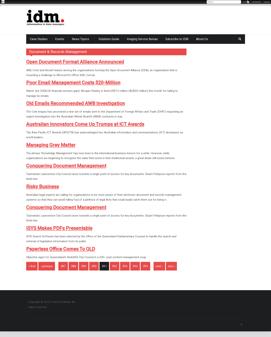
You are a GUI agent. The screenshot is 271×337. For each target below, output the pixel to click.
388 (73, 266)
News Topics (80, 39)
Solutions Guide (109, 39)
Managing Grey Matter (51, 145)
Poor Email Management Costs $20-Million (73, 82)
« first (31, 266)
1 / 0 (244, 2)
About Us (202, 39)
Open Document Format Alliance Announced (75, 62)
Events (59, 39)
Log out (267, 2)
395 (145, 266)
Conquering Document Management (66, 166)
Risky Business (42, 186)
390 (94, 266)
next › (159, 266)
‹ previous (47, 266)
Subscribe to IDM (176, 39)
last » (171, 266)
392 (114, 266)
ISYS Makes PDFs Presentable (59, 228)
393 (124, 266)
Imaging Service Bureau (142, 39)
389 (83, 266)
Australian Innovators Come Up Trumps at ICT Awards (85, 124)
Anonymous (256, 2)
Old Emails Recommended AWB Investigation (75, 103)
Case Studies (39, 39)
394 (135, 266)
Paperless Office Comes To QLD (60, 249)
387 (63, 266)
